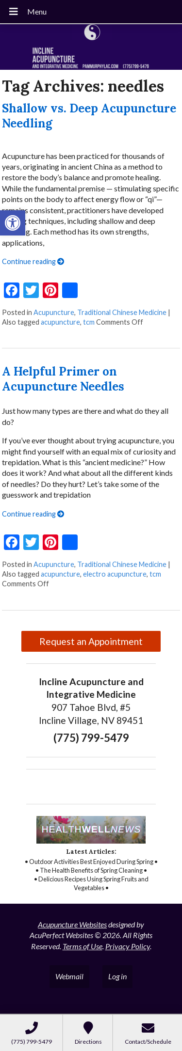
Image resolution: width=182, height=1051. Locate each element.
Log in (117, 976)
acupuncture (60, 322)
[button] (12, 222)
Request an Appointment (91, 641)
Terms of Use (82, 946)
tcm (89, 322)
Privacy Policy (127, 946)
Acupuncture (53, 312)
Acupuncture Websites (72, 924)
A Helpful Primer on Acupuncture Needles (63, 379)
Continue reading (33, 261)
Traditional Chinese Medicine (121, 312)
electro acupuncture (115, 574)
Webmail (69, 976)
